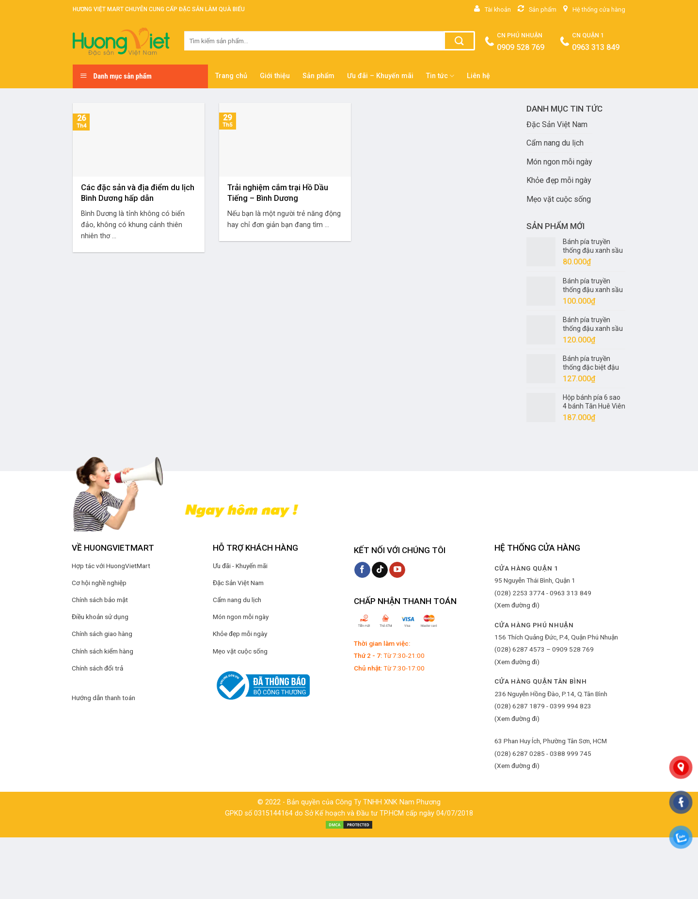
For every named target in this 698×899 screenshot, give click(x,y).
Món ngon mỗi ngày (559, 161)
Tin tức (440, 76)
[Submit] (459, 40)
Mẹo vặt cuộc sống (558, 199)
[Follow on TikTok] (380, 570)
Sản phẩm (318, 76)
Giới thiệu (275, 76)
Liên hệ (478, 76)
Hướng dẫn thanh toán (103, 698)
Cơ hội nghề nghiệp (99, 583)
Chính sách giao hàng (102, 633)
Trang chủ (231, 76)
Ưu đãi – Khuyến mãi (380, 76)
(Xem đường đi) (516, 605)
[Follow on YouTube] (397, 570)
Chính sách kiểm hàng (102, 651)
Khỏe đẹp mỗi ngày (558, 180)
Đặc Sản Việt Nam (556, 124)
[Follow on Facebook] (362, 570)
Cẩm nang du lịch (555, 142)
